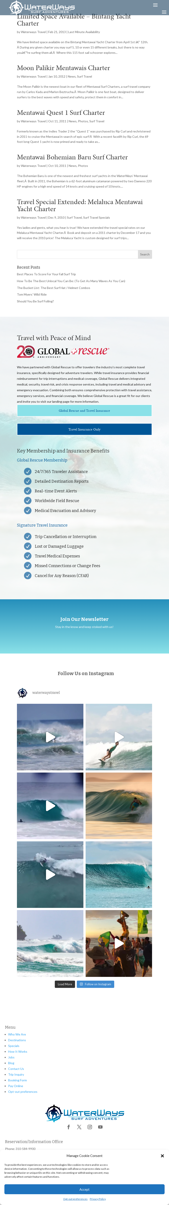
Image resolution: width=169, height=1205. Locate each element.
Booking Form (17, 1080)
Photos (83, 121)
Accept (84, 1189)
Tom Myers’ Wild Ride (32, 294)
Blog (11, 1063)
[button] (162, 1156)
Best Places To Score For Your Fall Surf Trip (46, 274)
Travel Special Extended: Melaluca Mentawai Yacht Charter (80, 205)
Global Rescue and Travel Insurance (84, 410)
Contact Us (16, 1069)
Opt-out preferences (75, 1199)
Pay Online (15, 1086)
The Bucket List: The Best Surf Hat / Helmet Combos (53, 288)
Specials (13, 1046)
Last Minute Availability (84, 32)
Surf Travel (84, 76)
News (72, 76)
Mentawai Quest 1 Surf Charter (61, 112)
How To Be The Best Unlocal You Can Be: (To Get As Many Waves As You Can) (71, 281)
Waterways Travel (33, 32)
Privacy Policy (98, 1199)
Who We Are (17, 1034)
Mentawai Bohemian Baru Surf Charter (72, 157)
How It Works (17, 1051)
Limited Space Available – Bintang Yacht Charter (74, 19)
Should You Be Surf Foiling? (35, 301)
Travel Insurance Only (84, 429)
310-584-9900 (25, 1149)
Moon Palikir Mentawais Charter (63, 68)
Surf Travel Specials (96, 217)
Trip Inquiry (16, 1074)
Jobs (11, 1057)
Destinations (17, 1040)
